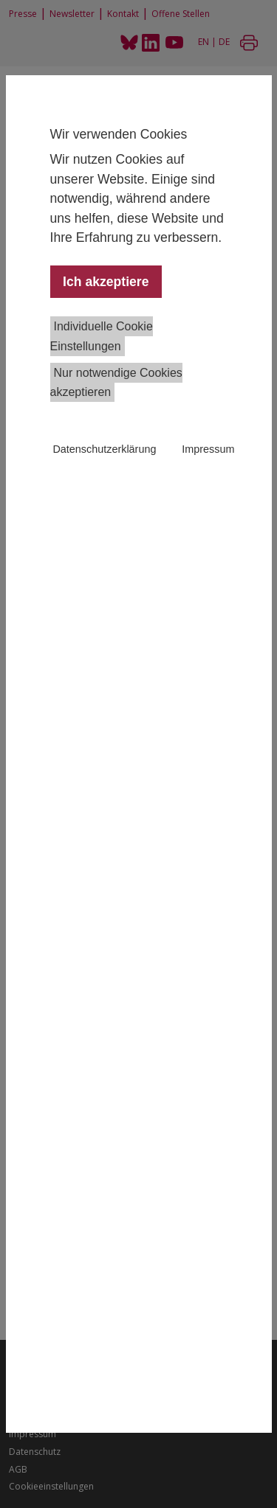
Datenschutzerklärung (104, 449)
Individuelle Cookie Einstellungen (101, 336)
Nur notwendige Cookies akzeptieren (116, 382)
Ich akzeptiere (105, 281)
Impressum (208, 449)
